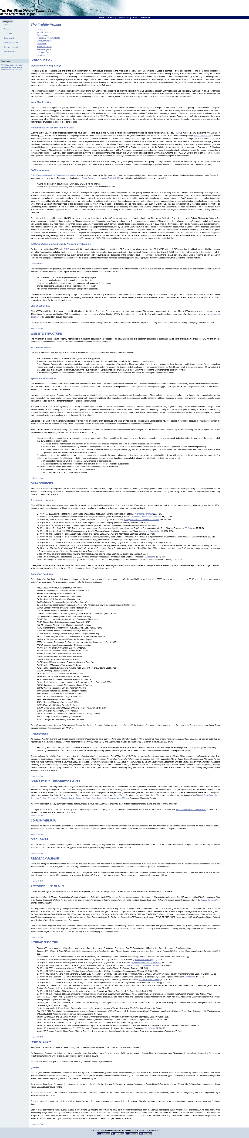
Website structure (44, 32)
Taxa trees (7, 34)
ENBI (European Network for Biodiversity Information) (54, 175)
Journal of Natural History (118, 798)
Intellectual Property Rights (48, 38)
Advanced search (10, 43)
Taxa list (6, 29)
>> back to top (37, 328)
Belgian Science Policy (210, 900)
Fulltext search (9, 52)
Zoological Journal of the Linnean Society (57, 798)
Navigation (7, 21)
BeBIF (66, 249)
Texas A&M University (203, 136)
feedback (12, 67)
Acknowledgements (45, 49)
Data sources (42, 35)
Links (111, 17)
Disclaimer (41, 44)
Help (134, 17)
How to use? (42, 55)
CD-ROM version (44, 41)
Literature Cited (43, 52)
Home (101, 17)
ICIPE (178, 133)
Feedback (145, 17)
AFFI (41, 136)
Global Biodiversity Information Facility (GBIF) (101, 178)
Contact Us (123, 17)
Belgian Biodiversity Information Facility (121, 1130)
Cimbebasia (101, 798)
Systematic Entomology (85, 798)
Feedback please (44, 46)
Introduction (42, 29)
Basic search (8, 38)
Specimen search (10, 47)
